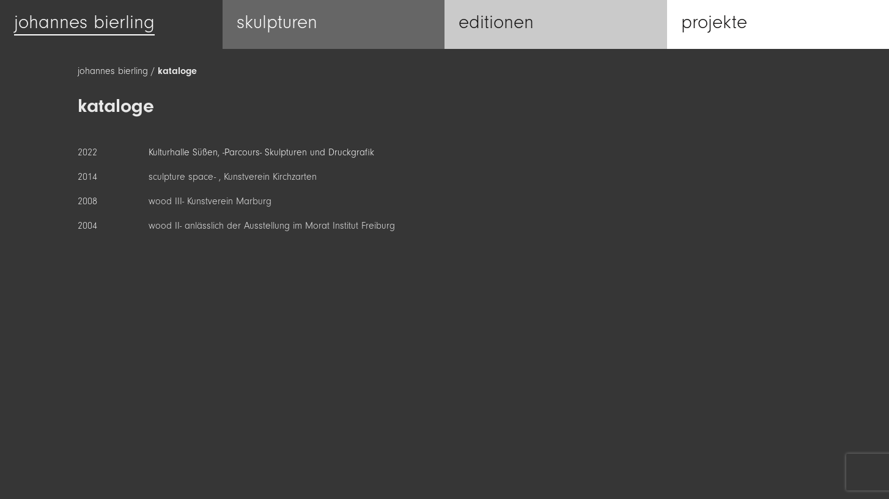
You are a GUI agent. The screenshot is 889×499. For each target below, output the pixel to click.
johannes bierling (113, 70)
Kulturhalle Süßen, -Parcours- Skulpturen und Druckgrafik (261, 152)
